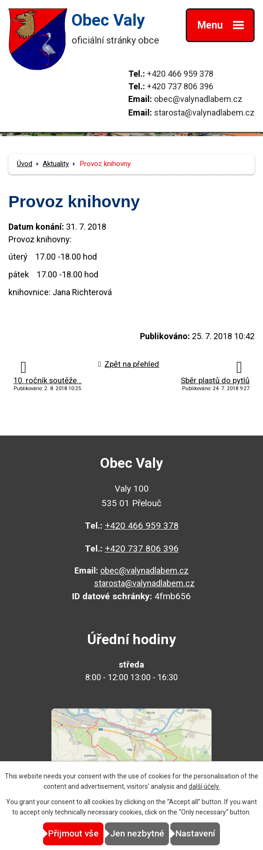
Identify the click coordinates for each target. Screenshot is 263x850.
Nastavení (195, 833)
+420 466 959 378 (180, 74)
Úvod (24, 164)
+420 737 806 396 (180, 86)
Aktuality (56, 164)
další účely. (204, 786)
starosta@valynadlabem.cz (204, 112)
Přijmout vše (73, 833)
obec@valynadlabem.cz (198, 99)
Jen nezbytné (137, 833)
